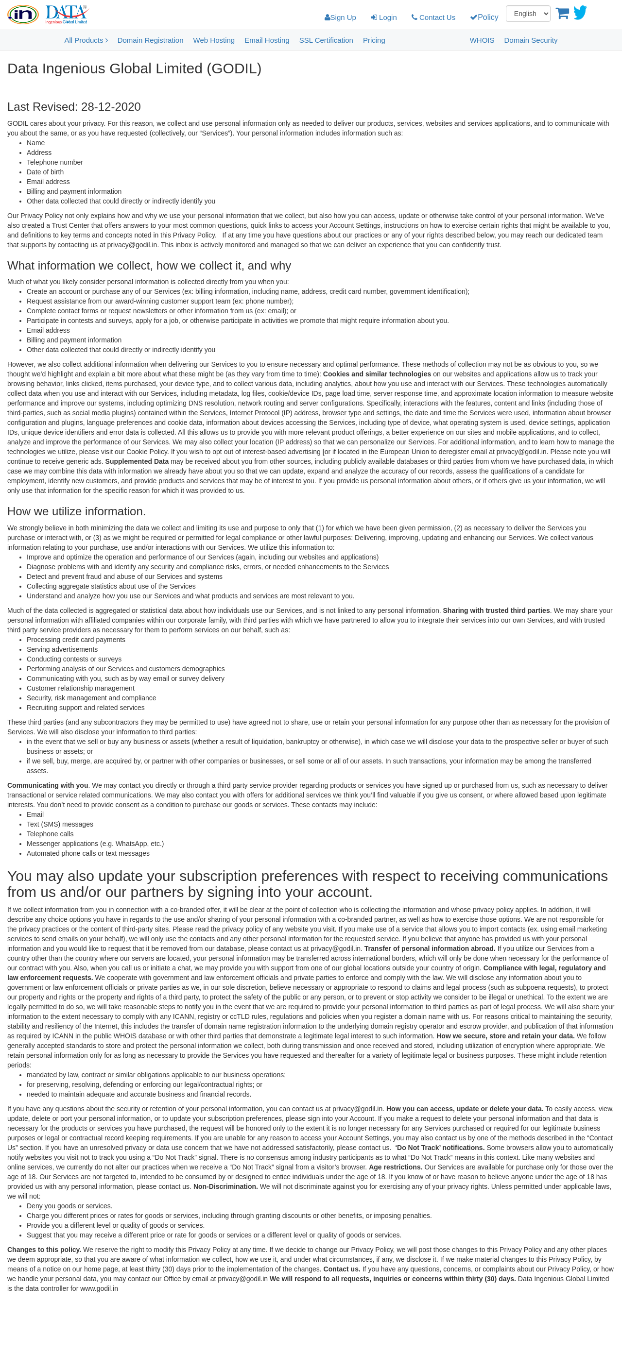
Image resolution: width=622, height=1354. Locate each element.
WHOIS (482, 40)
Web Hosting (214, 40)
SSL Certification (326, 40)
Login (384, 17)
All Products (85, 40)
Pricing (374, 40)
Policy (484, 17)
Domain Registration (151, 40)
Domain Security (530, 40)
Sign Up (340, 17)
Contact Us (433, 17)
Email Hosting (267, 40)
